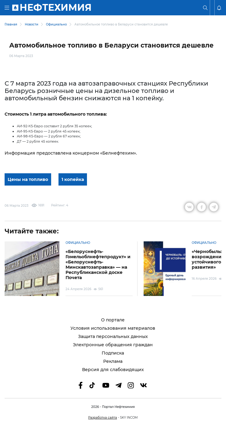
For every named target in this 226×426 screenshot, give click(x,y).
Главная (11, 24)
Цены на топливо (28, 179)
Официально (56, 24)
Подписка (113, 353)
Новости (31, 24)
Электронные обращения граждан (113, 344)
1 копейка (73, 179)
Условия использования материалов (112, 328)
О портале (113, 320)
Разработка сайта (102, 418)
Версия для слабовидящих (113, 369)
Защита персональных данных (113, 336)
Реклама (112, 361)
